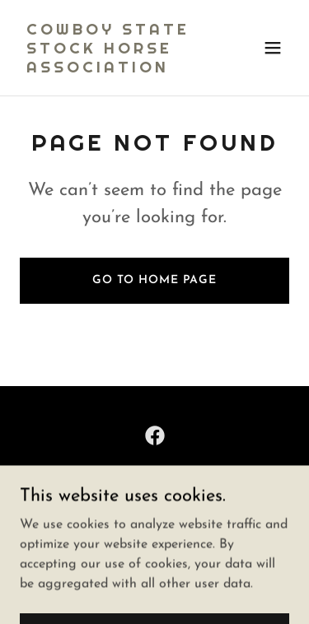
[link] (114, 69)
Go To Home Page (154, 280)
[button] (272, 47)
